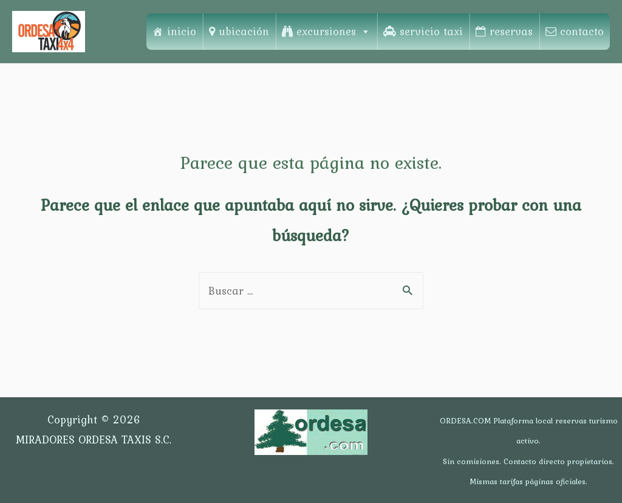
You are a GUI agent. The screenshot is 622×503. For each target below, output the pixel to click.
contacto (582, 31)
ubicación (244, 31)
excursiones (333, 31)
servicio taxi (431, 31)
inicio (181, 31)
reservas (511, 31)
